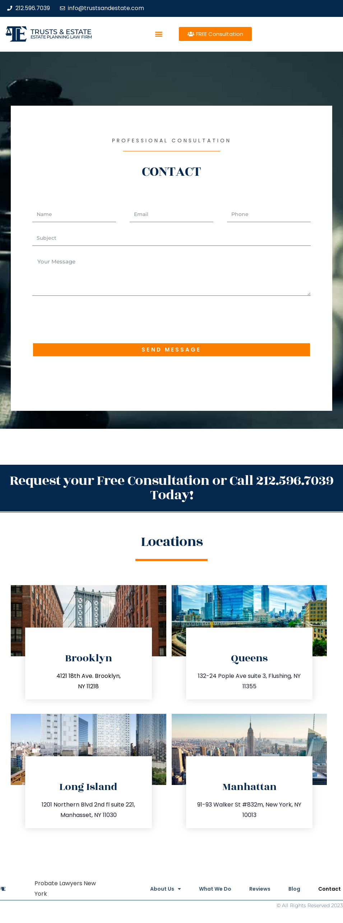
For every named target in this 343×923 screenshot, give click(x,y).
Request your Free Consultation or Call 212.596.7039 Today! (171, 487)
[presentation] (87, 319)
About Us (165, 888)
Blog (294, 888)
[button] (159, 34)
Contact (329, 888)
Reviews (259, 888)
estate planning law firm (61, 37)
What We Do (215, 888)
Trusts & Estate (61, 32)
